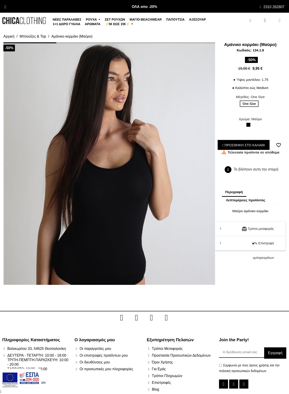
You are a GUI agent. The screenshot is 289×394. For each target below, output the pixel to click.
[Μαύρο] (249, 126)
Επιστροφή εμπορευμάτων (263, 245)
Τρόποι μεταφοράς (258, 229)
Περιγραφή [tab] (234, 192)
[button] (7, 163)
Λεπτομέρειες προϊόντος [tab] (246, 200)
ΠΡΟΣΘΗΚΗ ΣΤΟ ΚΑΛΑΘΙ (243, 145)
